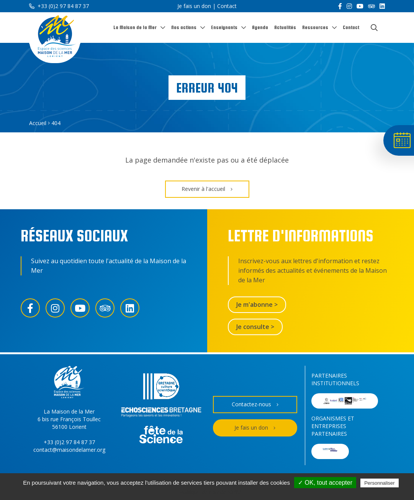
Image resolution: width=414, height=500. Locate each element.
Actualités (285, 27)
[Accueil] (54, 37)
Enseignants (224, 27)
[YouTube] (360, 6)
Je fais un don (194, 6)
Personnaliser (379, 483)
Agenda (260, 27)
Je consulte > (255, 326)
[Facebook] (340, 6)
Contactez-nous (255, 405)
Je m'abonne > (257, 304)
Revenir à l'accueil (207, 189)
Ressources (315, 27)
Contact (227, 6)
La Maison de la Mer (135, 27)
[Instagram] (349, 6)
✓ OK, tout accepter (325, 482)
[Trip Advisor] (371, 6)
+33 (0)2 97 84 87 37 (59, 6)
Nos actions (183, 27)
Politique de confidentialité (211, 492)
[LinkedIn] (382, 6)
